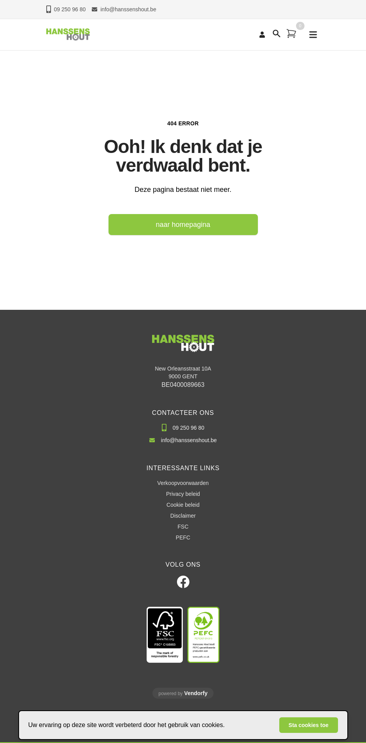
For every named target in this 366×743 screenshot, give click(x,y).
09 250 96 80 (66, 9)
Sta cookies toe (309, 725)
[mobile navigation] (313, 35)
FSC (183, 526)
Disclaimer (183, 516)
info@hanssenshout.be (124, 9)
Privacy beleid (183, 494)
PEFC (183, 537)
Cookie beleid (183, 505)
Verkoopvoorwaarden (182, 483)
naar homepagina (183, 224)
